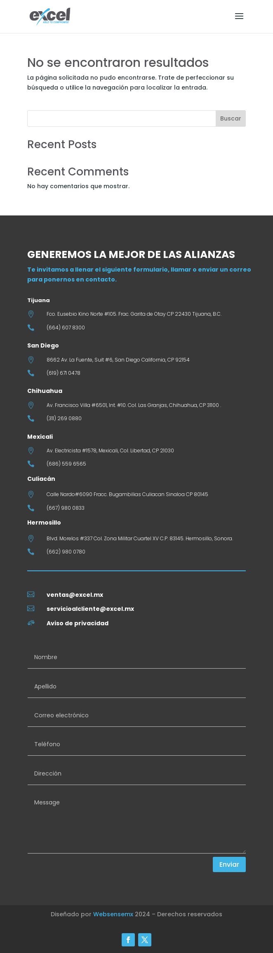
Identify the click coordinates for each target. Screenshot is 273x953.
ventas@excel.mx (75, 595)
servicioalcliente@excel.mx (90, 609)
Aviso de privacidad (77, 623)
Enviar (229, 864)
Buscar (230, 118)
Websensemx (113, 914)
